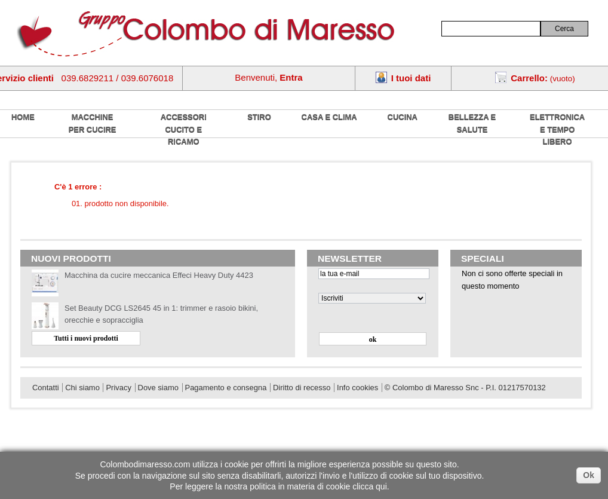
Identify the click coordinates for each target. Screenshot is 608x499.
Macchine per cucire (92, 123)
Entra (291, 77)
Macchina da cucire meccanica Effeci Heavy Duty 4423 (159, 275)
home (23, 116)
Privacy (118, 387)
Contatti (45, 387)
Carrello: (529, 78)
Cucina (402, 116)
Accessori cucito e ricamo (184, 129)
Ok (588, 475)
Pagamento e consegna (226, 387)
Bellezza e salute (472, 123)
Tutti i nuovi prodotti (86, 338)
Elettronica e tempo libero (557, 129)
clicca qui (369, 486)
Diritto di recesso (301, 387)
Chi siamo (82, 387)
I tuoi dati (411, 78)
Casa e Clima (329, 116)
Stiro (259, 116)
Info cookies (357, 387)
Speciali (482, 258)
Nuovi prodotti (71, 258)
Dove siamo (158, 387)
